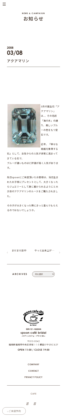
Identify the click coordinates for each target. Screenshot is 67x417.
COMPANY (33, 356)
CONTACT (33, 362)
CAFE (33, 385)
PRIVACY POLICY (33, 369)
